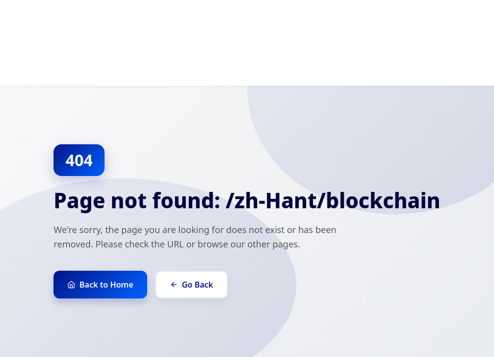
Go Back (191, 284)
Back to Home (100, 284)
